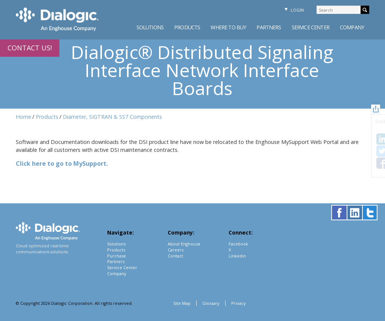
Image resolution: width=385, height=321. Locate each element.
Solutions (150, 27)
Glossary (211, 303)
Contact (175, 256)
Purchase (116, 256)
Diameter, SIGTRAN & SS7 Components (112, 116)
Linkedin (237, 256)
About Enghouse (184, 244)
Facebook (238, 244)
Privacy (238, 303)
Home (23, 116)
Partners (268, 27)
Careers (175, 250)
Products (187, 27)
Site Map (182, 303)
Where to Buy (228, 27)
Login (293, 10)
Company (352, 27)
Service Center (310, 27)
